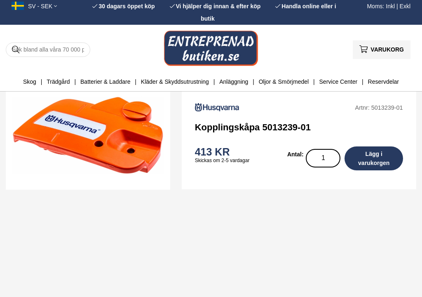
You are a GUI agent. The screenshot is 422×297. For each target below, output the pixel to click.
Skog (29, 81)
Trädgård (58, 81)
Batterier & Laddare (105, 81)
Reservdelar (383, 81)
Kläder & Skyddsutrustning (175, 81)
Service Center (338, 81)
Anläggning (233, 81)
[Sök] (48, 49)
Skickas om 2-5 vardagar (222, 160)
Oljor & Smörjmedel (284, 81)
